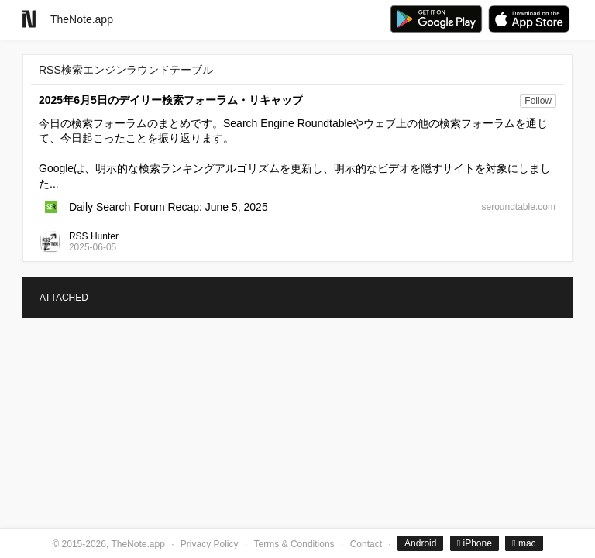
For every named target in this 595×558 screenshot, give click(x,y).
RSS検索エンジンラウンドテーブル (126, 70)
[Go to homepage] (29, 19)
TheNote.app (81, 19)
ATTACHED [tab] (64, 297)
